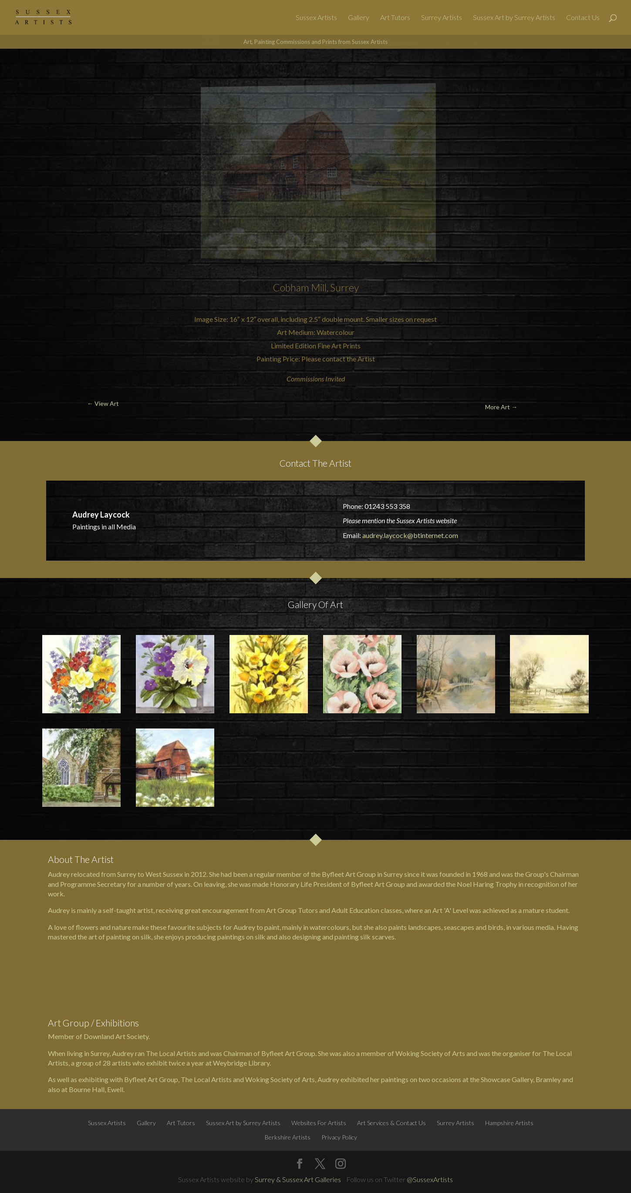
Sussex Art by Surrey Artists (514, 17)
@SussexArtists (430, 1179)
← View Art (51, 69)
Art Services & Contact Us (391, 1122)
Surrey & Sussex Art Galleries (298, 1179)
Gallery (358, 17)
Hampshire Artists (509, 1122)
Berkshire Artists (287, 1137)
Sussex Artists (316, 17)
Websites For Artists (318, 1122)
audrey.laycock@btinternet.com (410, 535)
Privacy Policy (339, 1137)
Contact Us (583, 17)
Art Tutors (395, 17)
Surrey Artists (441, 17)
